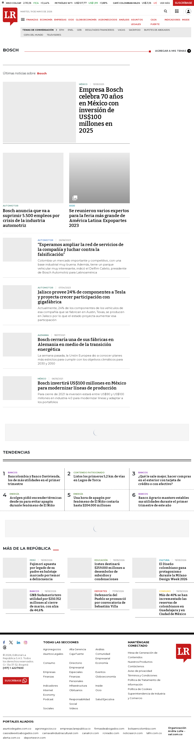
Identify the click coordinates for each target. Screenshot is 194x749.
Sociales (48, 708)
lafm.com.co (154, 733)
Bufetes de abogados (157, 30)
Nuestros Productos (140, 661)
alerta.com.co (11, 737)
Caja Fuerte (76, 653)
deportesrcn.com (35, 737)
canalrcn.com (90, 733)
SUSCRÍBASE (183, 3)
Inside (99, 685)
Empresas (49, 671)
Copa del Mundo (33, 35)
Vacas (121, 30)
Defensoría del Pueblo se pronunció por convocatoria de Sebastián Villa (110, 600)
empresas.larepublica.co (75, 728)
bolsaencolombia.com (142, 728)
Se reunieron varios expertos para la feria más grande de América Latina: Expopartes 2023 (99, 218)
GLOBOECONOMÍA (86, 19)
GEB (79, 30)
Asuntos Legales (53, 653)
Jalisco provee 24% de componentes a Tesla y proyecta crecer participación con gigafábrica (82, 297)
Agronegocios (52, 649)
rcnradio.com (111, 733)
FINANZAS (32, 19)
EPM (61, 30)
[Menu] (23, 19)
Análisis (99, 649)
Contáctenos (136, 666)
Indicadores (50, 685)
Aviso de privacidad (140, 670)
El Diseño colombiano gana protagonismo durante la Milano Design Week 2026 (173, 571)
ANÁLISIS (124, 19)
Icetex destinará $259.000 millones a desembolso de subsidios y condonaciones (110, 571)
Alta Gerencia (77, 649)
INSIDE (185, 19)
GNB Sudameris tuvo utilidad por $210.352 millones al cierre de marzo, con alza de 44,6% (45, 602)
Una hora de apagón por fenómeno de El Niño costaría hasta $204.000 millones (96, 501)
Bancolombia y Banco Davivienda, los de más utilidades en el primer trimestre (34, 480)
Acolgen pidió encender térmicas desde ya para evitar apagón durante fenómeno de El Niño (36, 501)
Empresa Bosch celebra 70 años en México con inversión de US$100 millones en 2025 (101, 110)
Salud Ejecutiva (104, 699)
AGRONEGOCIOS (107, 19)
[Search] (165, 11)
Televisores (54, 35)
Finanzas (48, 676)
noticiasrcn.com (133, 733)
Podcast (48, 699)
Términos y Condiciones (142, 675)
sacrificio (134, 30)
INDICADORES (172, 19)
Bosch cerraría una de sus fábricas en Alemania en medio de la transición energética (76, 344)
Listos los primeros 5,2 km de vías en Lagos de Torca (99, 478)
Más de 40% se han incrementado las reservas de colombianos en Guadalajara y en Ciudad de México (173, 604)
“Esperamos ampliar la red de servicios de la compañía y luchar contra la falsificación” (81, 249)
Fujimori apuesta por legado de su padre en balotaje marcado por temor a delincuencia (45, 571)
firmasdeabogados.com (109, 728)
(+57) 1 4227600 (13, 667)
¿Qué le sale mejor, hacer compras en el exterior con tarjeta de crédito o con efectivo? (164, 480)
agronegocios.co (45, 728)
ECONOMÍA (46, 19)
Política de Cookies (140, 689)
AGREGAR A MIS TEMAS (173, 51)
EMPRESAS (60, 19)
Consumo (49, 662)
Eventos (100, 671)
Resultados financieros (99, 30)
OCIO (71, 19)
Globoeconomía (105, 676)
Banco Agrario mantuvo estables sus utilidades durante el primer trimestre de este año (163, 501)
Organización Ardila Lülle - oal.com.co (177, 731)
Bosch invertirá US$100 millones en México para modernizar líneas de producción (82, 386)
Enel (70, 30)
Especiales (75, 671)
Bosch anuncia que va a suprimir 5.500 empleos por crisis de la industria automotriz (31, 218)
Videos (73, 708)
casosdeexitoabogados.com (20, 733)
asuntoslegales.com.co (17, 728)
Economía (101, 662)
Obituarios (75, 690)
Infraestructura (78, 685)
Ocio (98, 690)
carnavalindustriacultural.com (60, 733)
